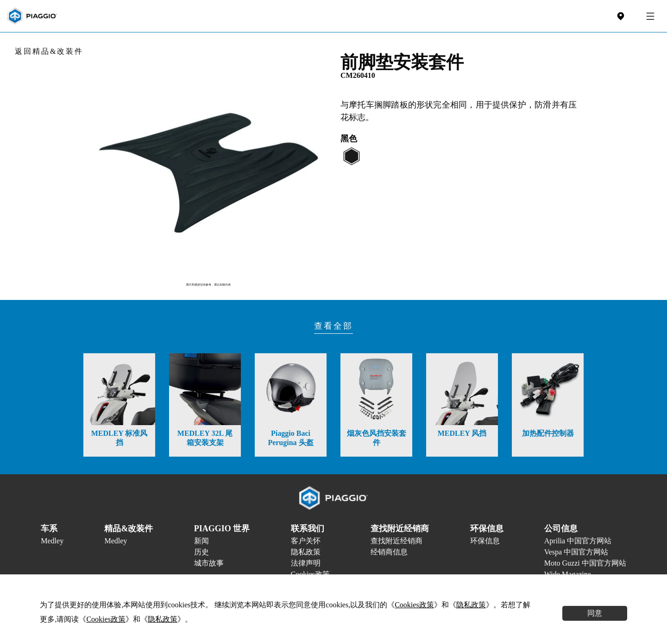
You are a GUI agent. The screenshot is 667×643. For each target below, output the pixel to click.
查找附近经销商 (396, 541)
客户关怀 (306, 541)
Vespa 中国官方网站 (576, 552)
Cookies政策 (414, 605)
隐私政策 (306, 552)
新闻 (201, 541)
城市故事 (209, 563)
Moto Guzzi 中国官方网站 (585, 563)
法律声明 (306, 563)
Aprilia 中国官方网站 (577, 541)
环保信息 (485, 541)
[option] (208, 164)
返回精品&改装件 (49, 51)
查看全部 (333, 326)
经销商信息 (389, 552)
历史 (201, 552)
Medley (52, 541)
